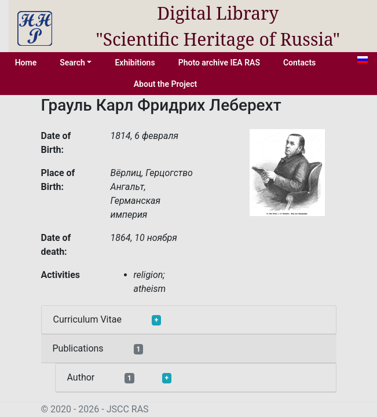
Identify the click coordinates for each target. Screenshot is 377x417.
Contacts (299, 62)
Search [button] (72, 62)
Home (26, 62)
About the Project (165, 84)
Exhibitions (135, 62)
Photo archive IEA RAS (219, 62)
